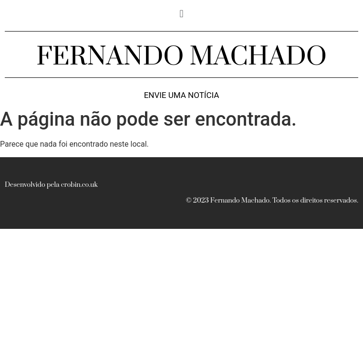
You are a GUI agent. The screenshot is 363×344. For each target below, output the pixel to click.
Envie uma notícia (181, 95)
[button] (181, 13)
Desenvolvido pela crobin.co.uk (51, 185)
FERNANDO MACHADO (181, 57)
